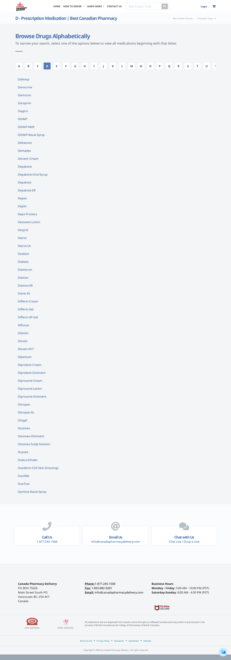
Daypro (23, 111)
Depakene (25, 167)
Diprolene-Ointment (31, 373)
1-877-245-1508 (105, 584)
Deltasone (25, 143)
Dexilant (23, 254)
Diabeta (23, 262)
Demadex (24, 151)
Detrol (22, 238)
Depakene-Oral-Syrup (32, 174)
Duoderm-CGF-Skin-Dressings (38, 468)
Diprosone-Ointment (32, 396)
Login (204, 6)
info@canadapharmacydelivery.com (119, 592)
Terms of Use (86, 640)
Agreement (133, 640)
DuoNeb (23, 476)
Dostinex (24, 428)
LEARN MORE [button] (95, 6)
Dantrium (24, 95)
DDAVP (22, 119)
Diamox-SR (25, 285)
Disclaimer (119, 640)
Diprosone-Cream (30, 381)
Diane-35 (24, 293)
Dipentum (25, 357)
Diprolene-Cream (29, 365)
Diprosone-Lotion (30, 389)
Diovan (22, 341)
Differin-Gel (26, 309)
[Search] (143, 6)
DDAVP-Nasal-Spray (31, 135)
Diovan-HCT (26, 349)
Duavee (23, 452)
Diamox (23, 278)
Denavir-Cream (28, 159)
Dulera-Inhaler (28, 460)
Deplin (22, 206)
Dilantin (23, 333)
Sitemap (147, 640)
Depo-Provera (27, 214)
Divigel (22, 420)
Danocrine (25, 87)
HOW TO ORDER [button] (72, 6)
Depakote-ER (27, 190)
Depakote (24, 182)
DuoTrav (23, 484)
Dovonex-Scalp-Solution (34, 444)
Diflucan (23, 325)
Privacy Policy (103, 640)
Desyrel (23, 230)
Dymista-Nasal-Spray (32, 492)
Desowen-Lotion (29, 222)
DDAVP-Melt (26, 127)
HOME (56, 6)
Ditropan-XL (26, 412)
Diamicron (25, 270)
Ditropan (24, 404)
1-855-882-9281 (101, 588)
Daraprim (24, 103)
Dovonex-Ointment (31, 436)
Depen (22, 198)
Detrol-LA (24, 246)
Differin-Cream (28, 301)
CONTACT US (114, 6)
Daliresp (23, 79)
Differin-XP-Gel (28, 317)
